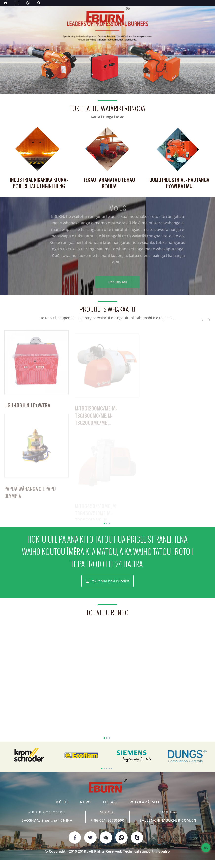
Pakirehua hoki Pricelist (110, 581)
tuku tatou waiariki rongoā (107, 108)
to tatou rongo (107, 612)
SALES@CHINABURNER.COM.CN (168, 820)
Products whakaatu (107, 309)
